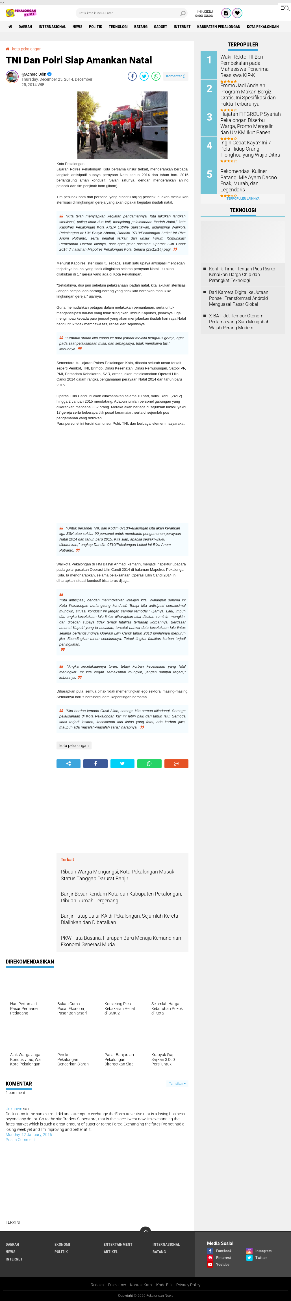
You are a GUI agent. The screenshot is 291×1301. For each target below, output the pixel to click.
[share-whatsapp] (155, 76)
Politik (95, 26)
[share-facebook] (132, 76)
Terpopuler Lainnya (243, 198)
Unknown (14, 1108)
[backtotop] (145, 1232)
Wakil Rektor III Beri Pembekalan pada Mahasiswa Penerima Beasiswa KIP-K (250, 62)
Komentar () (176, 76)
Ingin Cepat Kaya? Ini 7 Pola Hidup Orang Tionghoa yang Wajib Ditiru (248, 148)
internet (182, 26)
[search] (132, 13)
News (77, 26)
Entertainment (118, 1244)
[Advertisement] (28, 176)
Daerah (25, 26)
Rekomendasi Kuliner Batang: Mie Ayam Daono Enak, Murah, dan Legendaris (249, 176)
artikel (111, 1251)
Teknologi (118, 26)
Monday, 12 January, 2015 (29, 1134)
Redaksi (98, 1285)
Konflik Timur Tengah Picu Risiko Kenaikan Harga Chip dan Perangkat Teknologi (242, 274)
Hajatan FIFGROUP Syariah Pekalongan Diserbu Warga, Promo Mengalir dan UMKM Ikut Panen (248, 122)
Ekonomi (62, 1244)
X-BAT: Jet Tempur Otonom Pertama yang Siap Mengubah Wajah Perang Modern (239, 321)
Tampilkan (177, 1084)
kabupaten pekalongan (218, 26)
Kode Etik (164, 1285)
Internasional (52, 26)
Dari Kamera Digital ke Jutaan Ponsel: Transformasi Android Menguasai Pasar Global (238, 298)
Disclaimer (117, 1285)
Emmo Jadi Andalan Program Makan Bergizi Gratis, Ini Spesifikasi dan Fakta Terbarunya (249, 93)
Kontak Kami (141, 1285)
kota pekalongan (263, 26)
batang (140, 26)
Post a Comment (20, 1139)
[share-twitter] (144, 76)
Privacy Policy (188, 1285)
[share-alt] (69, 763)
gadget (160, 26)
